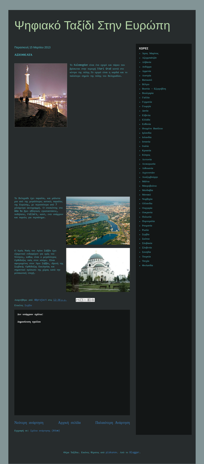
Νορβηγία (147, 199)
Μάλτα (145, 181)
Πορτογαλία (148, 221)
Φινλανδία (147, 265)
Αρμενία (146, 71)
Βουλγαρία (147, 93)
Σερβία (28, 305)
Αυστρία (146, 75)
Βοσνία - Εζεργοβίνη (154, 89)
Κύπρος (146, 155)
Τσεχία (145, 261)
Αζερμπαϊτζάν (149, 58)
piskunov (111, 452)
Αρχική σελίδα (69, 423)
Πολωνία (146, 217)
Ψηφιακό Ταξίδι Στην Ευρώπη (92, 25)
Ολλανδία (147, 203)
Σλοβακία (147, 243)
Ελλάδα (146, 119)
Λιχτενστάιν (148, 172)
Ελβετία (146, 115)
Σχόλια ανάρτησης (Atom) (45, 430)
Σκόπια (145, 239)
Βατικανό (147, 80)
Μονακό (146, 194)
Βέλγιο (145, 84)
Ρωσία (145, 230)
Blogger (134, 452)
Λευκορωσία (148, 164)
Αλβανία (146, 62)
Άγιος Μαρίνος (150, 53)
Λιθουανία (147, 168)
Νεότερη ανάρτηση (28, 423)
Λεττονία (147, 159)
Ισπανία (146, 141)
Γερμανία (147, 102)
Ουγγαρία (147, 208)
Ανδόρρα (146, 67)
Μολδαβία (147, 190)
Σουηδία (146, 252)
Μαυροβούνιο (149, 186)
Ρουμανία (147, 225)
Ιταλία (145, 146)
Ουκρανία (147, 212)
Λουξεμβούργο (150, 177)
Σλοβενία (147, 247)
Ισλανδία (146, 137)
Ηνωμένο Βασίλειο (152, 128)
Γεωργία (146, 106)
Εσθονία (146, 124)
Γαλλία (145, 97)
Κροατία (146, 150)
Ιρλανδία (146, 133)
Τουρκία (146, 256)
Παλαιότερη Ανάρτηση (112, 423)
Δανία (145, 111)
